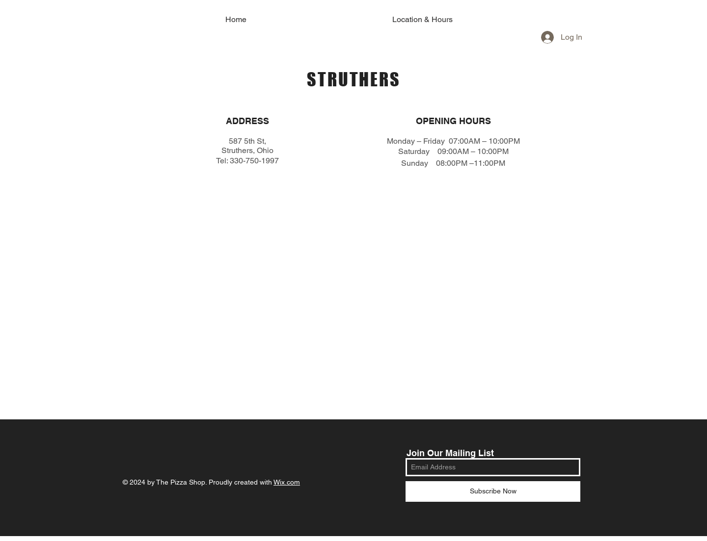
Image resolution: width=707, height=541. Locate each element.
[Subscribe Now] (493, 491)
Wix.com (286, 482)
